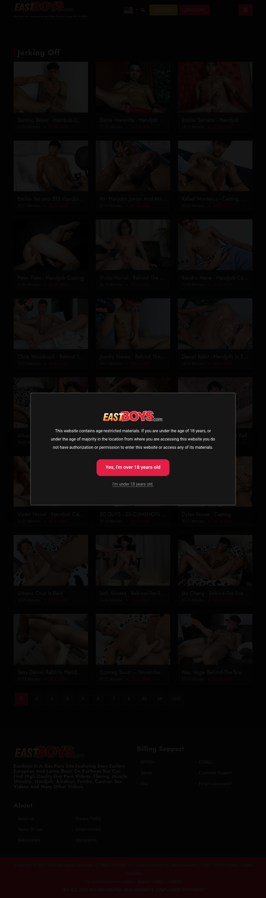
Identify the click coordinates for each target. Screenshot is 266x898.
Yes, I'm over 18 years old (133, 467)
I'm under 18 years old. (133, 484)
